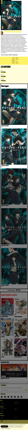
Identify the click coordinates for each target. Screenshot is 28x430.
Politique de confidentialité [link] (5, 428)
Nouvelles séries (3, 408)
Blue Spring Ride (16, 403)
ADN (1, 418)
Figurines (15, 408)
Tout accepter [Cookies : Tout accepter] (5, 426)
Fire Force (2, 403)
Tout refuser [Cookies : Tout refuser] (12, 426)
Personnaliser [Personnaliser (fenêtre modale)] (20, 426)
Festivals (2, 411)
